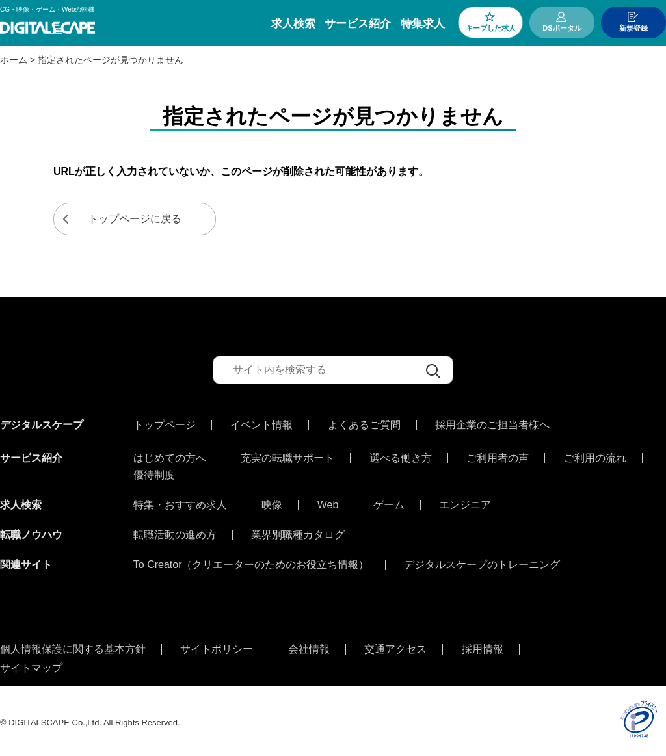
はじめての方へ (169, 455)
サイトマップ (31, 665)
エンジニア (465, 502)
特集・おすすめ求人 (180, 502)
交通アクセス (395, 646)
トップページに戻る (134, 218)
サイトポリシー (216, 646)
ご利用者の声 (497, 455)
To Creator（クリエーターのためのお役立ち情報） (251, 561)
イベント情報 (261, 425)
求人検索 (293, 24)
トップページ (164, 425)
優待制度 (154, 472)
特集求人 (423, 24)
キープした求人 (491, 28)
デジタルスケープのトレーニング (482, 561)
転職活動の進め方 (175, 532)
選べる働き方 (400, 455)
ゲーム (389, 502)
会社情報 (309, 646)
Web (328, 502)
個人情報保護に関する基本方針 (73, 646)
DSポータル (561, 28)
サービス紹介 (358, 24)
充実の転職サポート (287, 455)
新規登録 (633, 28)
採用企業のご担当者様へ (492, 425)
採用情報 (482, 646)
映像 (271, 502)
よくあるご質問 (364, 425)
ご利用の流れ (595, 455)
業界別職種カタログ (298, 532)
